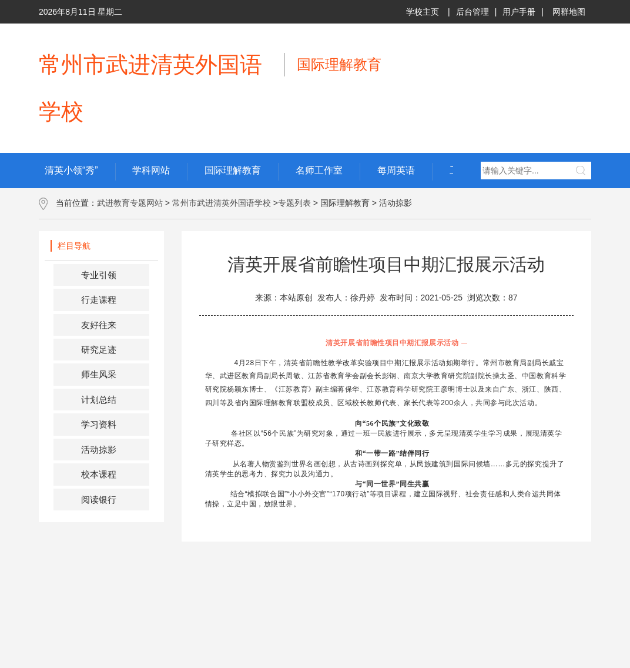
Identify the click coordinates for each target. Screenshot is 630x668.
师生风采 (98, 374)
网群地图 (568, 11)
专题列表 (294, 203)
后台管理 (472, 11)
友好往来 (98, 325)
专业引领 (98, 275)
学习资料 (98, 424)
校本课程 (98, 474)
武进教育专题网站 (130, 203)
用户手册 (518, 11)
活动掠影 (98, 450)
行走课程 (98, 300)
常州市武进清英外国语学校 (221, 203)
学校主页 (422, 11)
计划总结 (98, 400)
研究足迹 (98, 350)
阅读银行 (98, 500)
